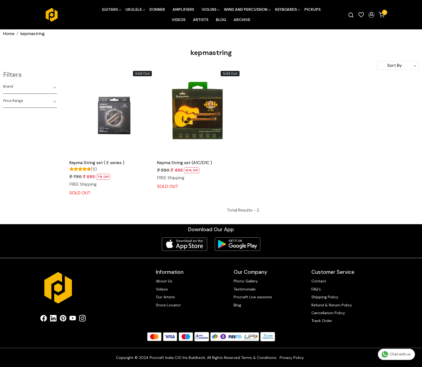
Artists (200, 19)
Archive (242, 19)
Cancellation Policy (328, 312)
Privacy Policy (292, 357)
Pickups (312, 9)
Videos (178, 19)
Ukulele (135, 9)
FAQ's (316, 289)
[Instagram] (82, 319)
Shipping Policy (324, 297)
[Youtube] (72, 319)
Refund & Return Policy (331, 305)
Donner (157, 9)
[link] (351, 15)
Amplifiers (183, 9)
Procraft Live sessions (253, 297)
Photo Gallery (246, 281)
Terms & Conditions (258, 357)
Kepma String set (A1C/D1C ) (184, 162)
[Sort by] (398, 65)
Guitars (111, 9)
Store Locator (168, 305)
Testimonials (245, 289)
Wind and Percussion (247, 9)
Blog (221, 19)
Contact (318, 281)
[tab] (30, 86)
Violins (210, 9)
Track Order (321, 320)
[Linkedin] (53, 319)
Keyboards (287, 9)
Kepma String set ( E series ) (96, 162)
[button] (371, 15)
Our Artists (165, 297)
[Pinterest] (63, 319)
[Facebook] (43, 319)
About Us (164, 281)
